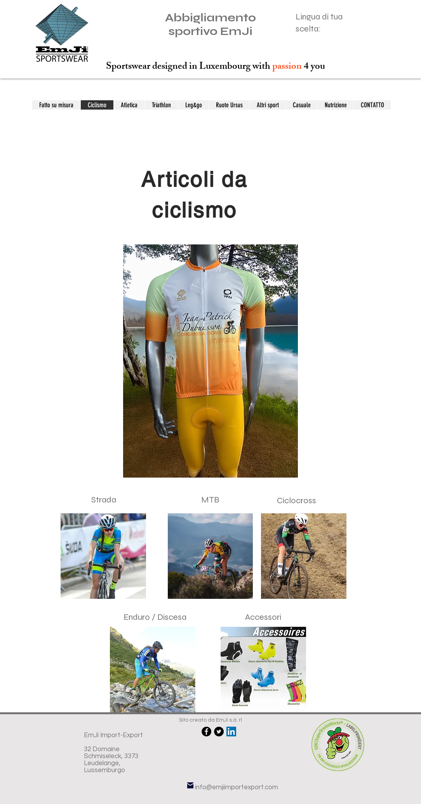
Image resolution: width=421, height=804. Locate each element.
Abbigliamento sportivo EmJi (210, 24)
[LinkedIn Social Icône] (231, 731)
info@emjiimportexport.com (236, 787)
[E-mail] (190, 785)
